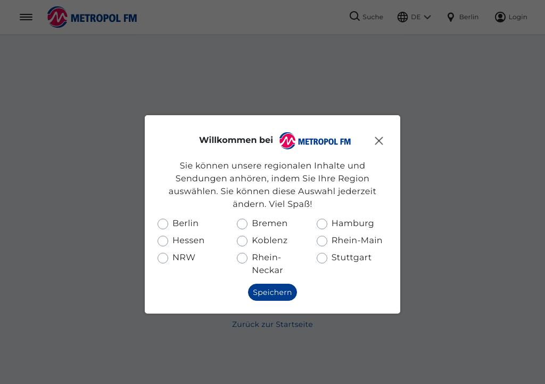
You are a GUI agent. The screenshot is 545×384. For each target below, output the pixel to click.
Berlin (185, 224)
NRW (183, 258)
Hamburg (353, 224)
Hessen (188, 241)
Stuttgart (352, 258)
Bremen (269, 224)
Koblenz (269, 241)
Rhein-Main (357, 241)
